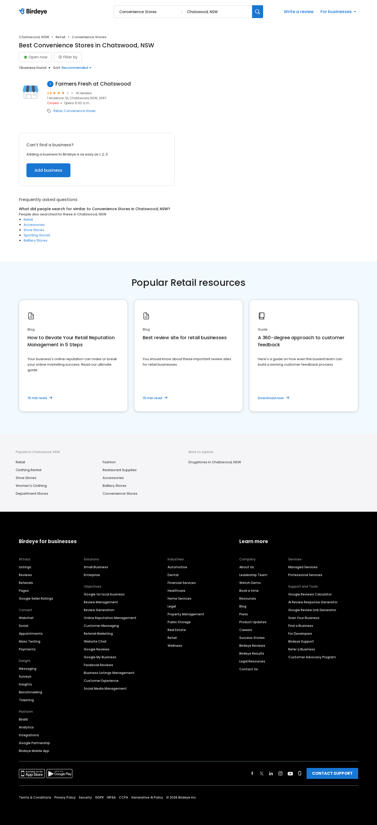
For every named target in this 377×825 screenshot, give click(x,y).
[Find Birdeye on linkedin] (271, 773)
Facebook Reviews (98, 665)
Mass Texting (29, 641)
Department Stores (32, 493)
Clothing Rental (28, 469)
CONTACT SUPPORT (332, 773)
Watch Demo (250, 583)
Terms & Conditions (35, 797)
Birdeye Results (251, 653)
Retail (60, 37)
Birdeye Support (301, 641)
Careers (245, 630)
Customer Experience (101, 680)
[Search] (257, 11)
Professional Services (305, 575)
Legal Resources (252, 661)
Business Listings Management (109, 673)
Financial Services (182, 583)
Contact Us (248, 669)
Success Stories (252, 638)
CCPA (123, 797)
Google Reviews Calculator (310, 594)
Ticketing (26, 700)
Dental (173, 575)
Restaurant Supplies (120, 469)
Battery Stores (35, 240)
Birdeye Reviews (252, 645)
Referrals (26, 583)
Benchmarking (30, 692)
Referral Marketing (98, 633)
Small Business (96, 567)
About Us (246, 567)
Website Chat (95, 641)
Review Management (101, 602)
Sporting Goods (37, 235)
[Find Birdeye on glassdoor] (299, 773)
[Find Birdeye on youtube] (290, 773)
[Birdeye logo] (34, 11)
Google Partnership (34, 743)
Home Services (179, 598)
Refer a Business (301, 649)
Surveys (25, 676)
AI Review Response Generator (312, 602)
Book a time (249, 590)
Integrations (29, 735)
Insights (25, 684)
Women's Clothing (31, 485)
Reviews (25, 575)
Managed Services (303, 567)
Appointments (31, 633)
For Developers (300, 633)
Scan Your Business (303, 618)
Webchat (26, 618)
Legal (172, 606)
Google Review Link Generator (312, 610)
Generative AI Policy (147, 797)
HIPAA (111, 797)
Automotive (177, 567)
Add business (48, 170)
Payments (27, 649)
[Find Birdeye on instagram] (280, 773)
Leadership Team (253, 575)
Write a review (299, 12)
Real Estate (177, 630)
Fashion (109, 462)
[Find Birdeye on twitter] (262, 773)
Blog (242, 606)
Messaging (27, 668)
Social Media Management (105, 688)
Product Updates (253, 622)
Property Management (186, 614)
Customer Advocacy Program (312, 657)
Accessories (34, 224)
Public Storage (179, 622)
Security (85, 797)
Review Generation (99, 610)
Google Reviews (96, 649)
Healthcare (176, 590)
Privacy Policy (65, 797)
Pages (24, 590)
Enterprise (92, 575)
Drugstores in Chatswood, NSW (214, 462)
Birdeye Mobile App (34, 751)
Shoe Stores (34, 229)
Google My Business (100, 657)
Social (23, 625)
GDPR (99, 797)
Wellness (175, 645)
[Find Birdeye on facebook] (252, 773)
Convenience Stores (80, 111)
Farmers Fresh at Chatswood (93, 84)
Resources (247, 598)
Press (243, 614)
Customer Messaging (101, 625)
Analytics (26, 727)
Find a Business (300, 625)
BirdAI (23, 719)
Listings (25, 567)
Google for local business (104, 594)
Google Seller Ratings (36, 598)
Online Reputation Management (110, 618)
